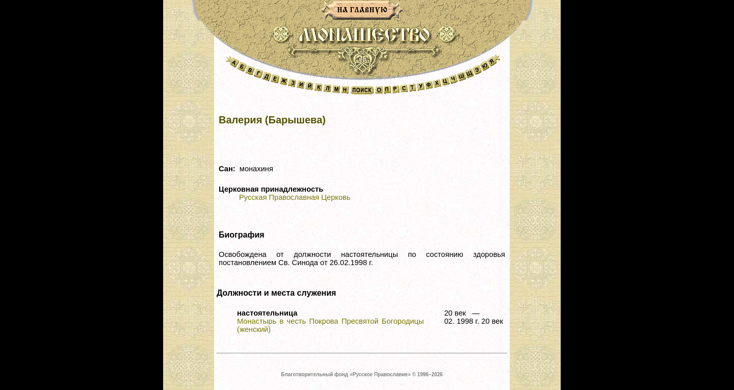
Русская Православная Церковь (294, 197)
